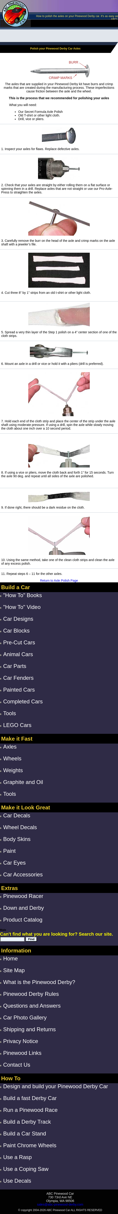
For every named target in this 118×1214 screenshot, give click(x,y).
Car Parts (14, 666)
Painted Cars (19, 690)
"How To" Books (22, 595)
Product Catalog (22, 920)
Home (10, 958)
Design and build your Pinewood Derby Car (55, 1086)
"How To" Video (22, 607)
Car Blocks (16, 631)
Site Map (14, 970)
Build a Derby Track (27, 1122)
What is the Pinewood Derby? (39, 982)
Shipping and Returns (29, 1029)
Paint (9, 851)
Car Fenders (18, 678)
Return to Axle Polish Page (59, 580)
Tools (9, 713)
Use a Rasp (17, 1157)
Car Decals (16, 815)
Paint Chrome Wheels (29, 1145)
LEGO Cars (17, 725)
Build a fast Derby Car (30, 1098)
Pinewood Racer (23, 896)
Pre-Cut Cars (19, 642)
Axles (10, 747)
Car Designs (18, 619)
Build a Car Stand (24, 1133)
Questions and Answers (32, 1006)
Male (3, 930)
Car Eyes (14, 863)
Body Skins (17, 839)
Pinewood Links (22, 1053)
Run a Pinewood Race (30, 1110)
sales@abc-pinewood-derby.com (60, 1204)
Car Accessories (23, 874)
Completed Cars (23, 701)
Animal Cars (18, 654)
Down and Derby (23, 908)
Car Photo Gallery (25, 1017)
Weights (13, 770)
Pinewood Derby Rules (31, 994)
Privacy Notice (20, 1041)
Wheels (12, 758)
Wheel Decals (20, 827)
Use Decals (17, 1181)
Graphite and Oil (23, 782)
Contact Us (16, 1065)
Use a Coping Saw (26, 1169)
